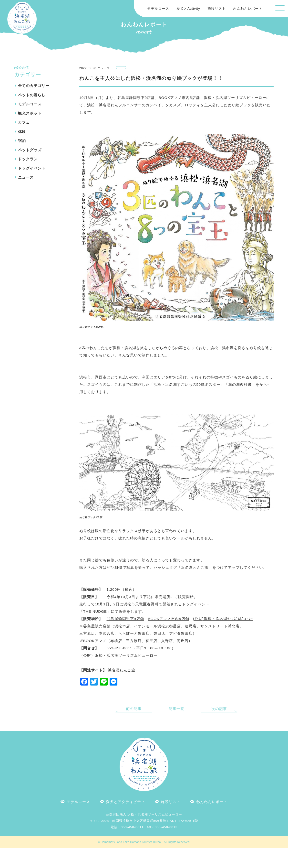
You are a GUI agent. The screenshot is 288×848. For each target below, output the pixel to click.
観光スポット (29, 113)
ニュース (26, 177)
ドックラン (28, 159)
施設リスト (216, 9)
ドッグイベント (31, 168)
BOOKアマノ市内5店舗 (168, 619)
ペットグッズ (29, 150)
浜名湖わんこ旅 (121, 670)
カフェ (24, 122)
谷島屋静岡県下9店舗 (125, 619)
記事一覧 (176, 709)
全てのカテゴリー (33, 86)
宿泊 (22, 141)
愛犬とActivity (188, 9)
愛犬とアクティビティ (125, 802)
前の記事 (134, 709)
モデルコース (158, 9)
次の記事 (219, 709)
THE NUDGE (95, 611)
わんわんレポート (247, 9)
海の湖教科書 (240, 384)
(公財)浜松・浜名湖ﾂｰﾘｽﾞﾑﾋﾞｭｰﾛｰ (223, 619)
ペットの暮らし (31, 95)
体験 (22, 131)
